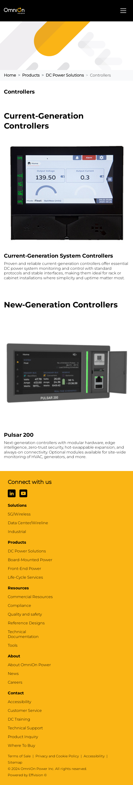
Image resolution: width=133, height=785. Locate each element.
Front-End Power (24, 568)
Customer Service (25, 710)
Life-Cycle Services (25, 577)
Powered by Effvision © (27, 775)
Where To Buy (21, 745)
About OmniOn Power (29, 665)
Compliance (19, 605)
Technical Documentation (23, 634)
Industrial (17, 531)
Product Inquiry (23, 736)
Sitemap (15, 762)
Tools (13, 645)
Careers (15, 682)
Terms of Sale (19, 756)
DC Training (19, 719)
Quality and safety (25, 614)
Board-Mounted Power (30, 560)
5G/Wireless (19, 514)
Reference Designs (26, 623)
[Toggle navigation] (123, 11)
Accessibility (19, 701)
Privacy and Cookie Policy (57, 756)
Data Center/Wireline (28, 523)
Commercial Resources (30, 596)
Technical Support (25, 728)
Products (31, 75)
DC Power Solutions (65, 75)
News (13, 673)
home (10, 75)
